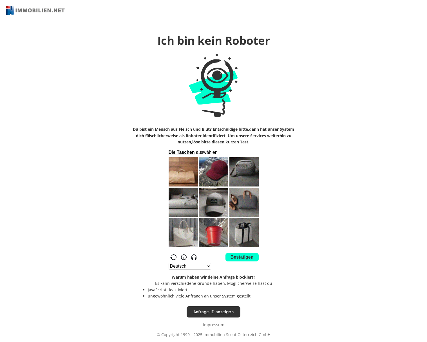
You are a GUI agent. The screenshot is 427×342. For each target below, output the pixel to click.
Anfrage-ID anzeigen (213, 311)
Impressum (213, 324)
